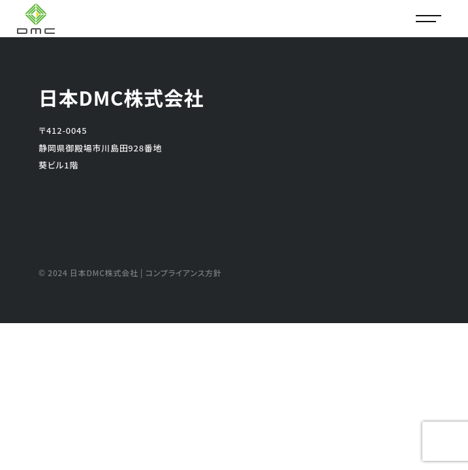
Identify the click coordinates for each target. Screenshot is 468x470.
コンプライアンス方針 (184, 272)
